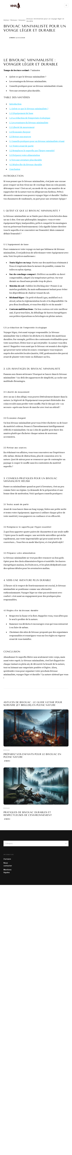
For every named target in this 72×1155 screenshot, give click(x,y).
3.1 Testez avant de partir (21, 146)
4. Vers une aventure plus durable (25, 160)
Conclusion (14, 169)
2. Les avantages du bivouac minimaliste (28, 122)
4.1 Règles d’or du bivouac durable (25, 164)
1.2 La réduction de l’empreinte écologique (29, 118)
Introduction (15, 104)
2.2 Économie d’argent (19, 132)
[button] (66, 5)
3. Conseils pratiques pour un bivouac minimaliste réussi (36, 141)
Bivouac (14, 20)
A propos (7, 859)
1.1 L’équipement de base (21, 113)
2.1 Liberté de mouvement (21, 127)
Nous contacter (8, 864)
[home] (14, 5)
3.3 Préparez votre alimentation (24, 155)
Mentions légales (7, 871)
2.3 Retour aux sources (20, 136)
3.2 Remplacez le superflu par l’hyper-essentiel (31, 150)
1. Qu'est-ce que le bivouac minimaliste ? (28, 108)
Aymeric (12, 37)
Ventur (6, 20)
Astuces (22, 20)
